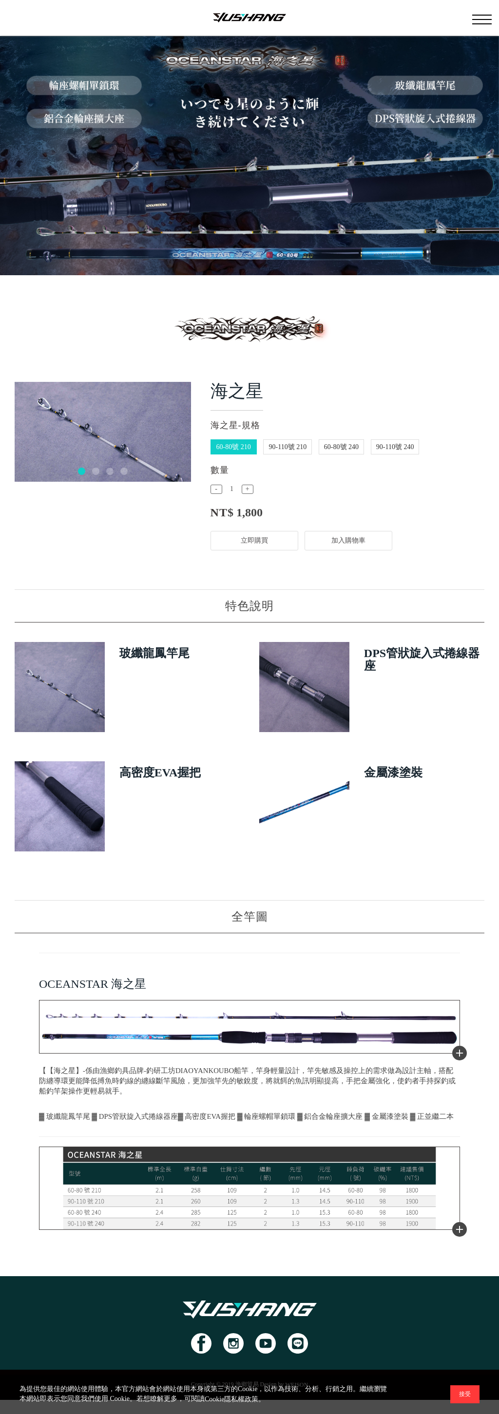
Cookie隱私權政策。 (235, 1399)
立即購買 (254, 540)
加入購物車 (349, 540)
